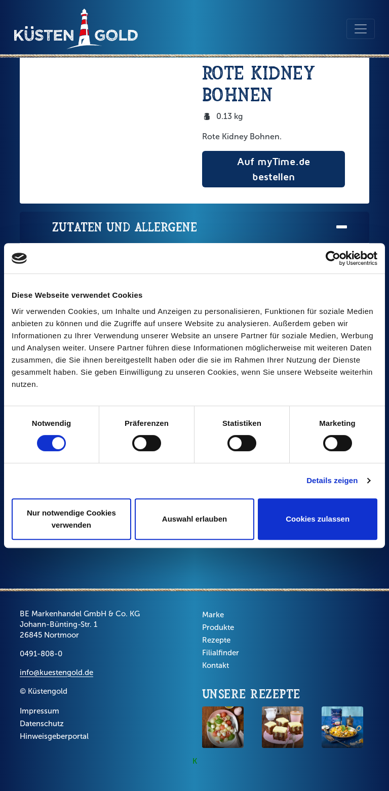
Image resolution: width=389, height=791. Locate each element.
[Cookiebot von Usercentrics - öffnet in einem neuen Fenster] (333, 258)
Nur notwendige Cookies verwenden (71, 518)
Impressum (39, 711)
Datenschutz (42, 723)
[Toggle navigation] (360, 29)
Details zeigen (332, 480)
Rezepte (216, 640)
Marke (213, 614)
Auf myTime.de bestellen (273, 168)
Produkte (218, 627)
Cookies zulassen (317, 519)
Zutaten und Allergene (200, 227)
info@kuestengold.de (56, 672)
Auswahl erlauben (194, 519)
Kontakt (215, 665)
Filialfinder (220, 652)
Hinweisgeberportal (54, 736)
